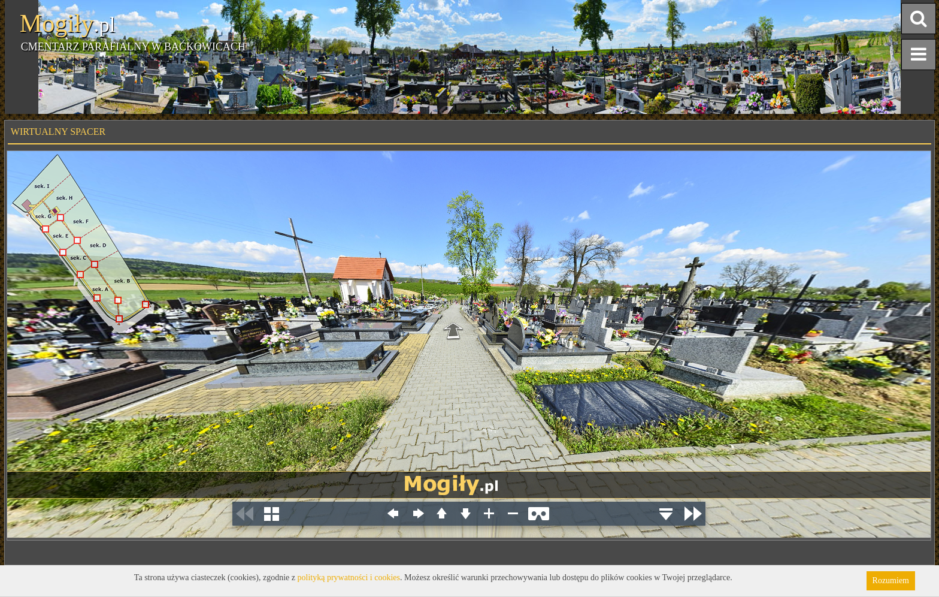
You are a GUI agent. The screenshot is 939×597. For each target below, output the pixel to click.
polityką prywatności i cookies (349, 577)
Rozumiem (891, 580)
